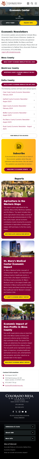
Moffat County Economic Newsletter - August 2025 (15, 114)
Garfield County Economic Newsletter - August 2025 (15, 100)
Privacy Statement (19, 417)
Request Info (28, 23)
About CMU (10, 432)
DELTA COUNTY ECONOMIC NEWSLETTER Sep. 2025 (19, 84)
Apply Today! (10, 23)
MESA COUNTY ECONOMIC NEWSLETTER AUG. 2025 (19, 62)
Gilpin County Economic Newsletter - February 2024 (15, 107)
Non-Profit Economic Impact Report (17, 362)
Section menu (19, 17)
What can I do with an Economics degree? (16, 452)
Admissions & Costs (13, 427)
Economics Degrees (9, 450)
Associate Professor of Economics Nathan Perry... (18, 447)
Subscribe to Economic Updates (17, 169)
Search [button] (32, 3)
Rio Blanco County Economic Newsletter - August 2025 (16, 121)
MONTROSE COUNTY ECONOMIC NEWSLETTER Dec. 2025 (19, 73)
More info (9, 438)
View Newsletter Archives (19, 135)
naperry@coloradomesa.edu (11, 52)
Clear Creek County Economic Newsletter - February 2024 (17, 93)
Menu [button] (35, 3)
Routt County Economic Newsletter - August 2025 (17, 128)
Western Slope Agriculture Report (17, 234)
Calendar (28, 3)
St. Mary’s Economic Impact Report (17, 297)
